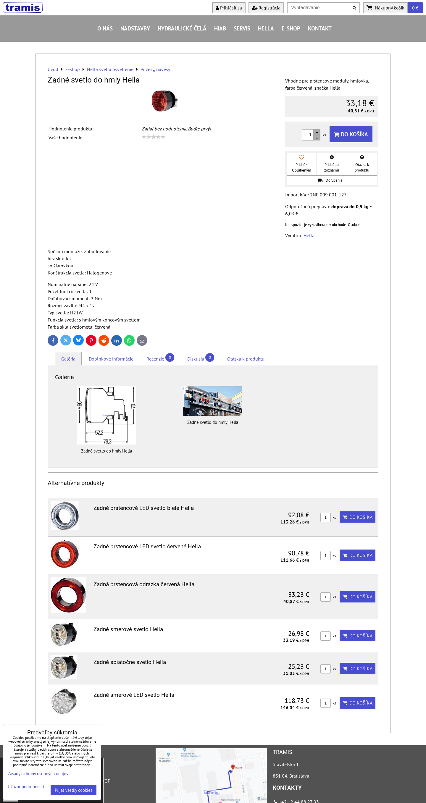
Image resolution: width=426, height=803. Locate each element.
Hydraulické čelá (182, 28)
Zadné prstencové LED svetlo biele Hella (143, 508)
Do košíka (351, 134)
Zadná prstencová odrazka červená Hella (143, 584)
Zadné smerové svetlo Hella (128, 629)
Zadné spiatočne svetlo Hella (129, 662)
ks (328, 517)
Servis (242, 28)
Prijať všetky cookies (73, 790)
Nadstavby (135, 28)
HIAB (220, 28)
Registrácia (266, 8)
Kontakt (320, 28)
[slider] (153, 137)
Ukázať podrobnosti (26, 786)
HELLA (266, 28)
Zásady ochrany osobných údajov (38, 773)
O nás (105, 28)
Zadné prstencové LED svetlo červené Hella (147, 546)
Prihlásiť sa (229, 8)
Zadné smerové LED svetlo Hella (133, 694)
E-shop (291, 28)
